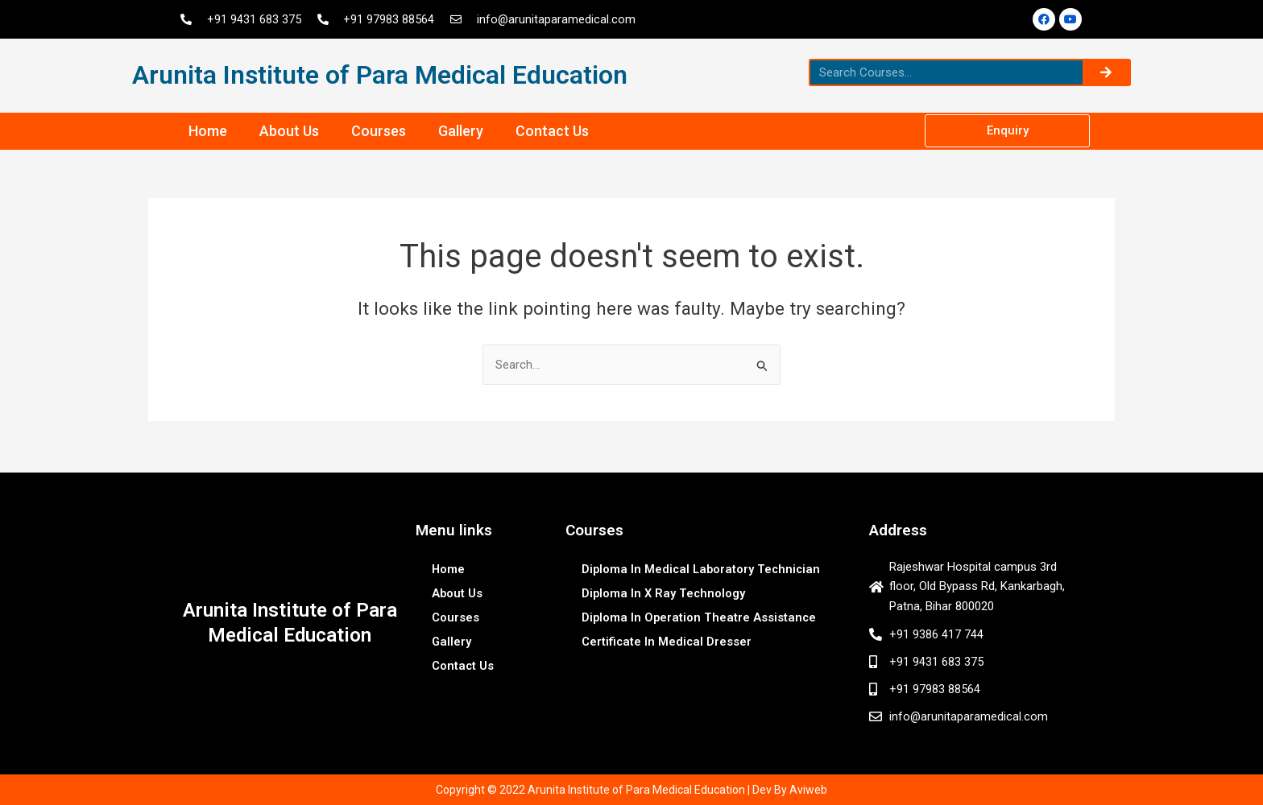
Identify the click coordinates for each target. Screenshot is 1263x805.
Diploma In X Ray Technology (664, 591)
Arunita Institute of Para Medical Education (379, 75)
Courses (378, 130)
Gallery (460, 130)
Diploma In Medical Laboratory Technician (703, 566)
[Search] (1106, 72)
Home (207, 130)
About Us (289, 130)
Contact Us (552, 130)
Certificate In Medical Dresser (667, 639)
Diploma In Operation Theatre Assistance (700, 615)
